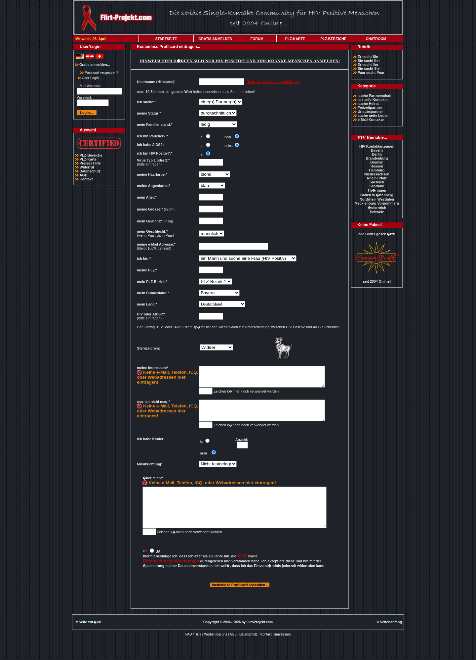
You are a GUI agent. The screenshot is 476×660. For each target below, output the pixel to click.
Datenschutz (90, 171)
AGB (84, 175)
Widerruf (87, 167)
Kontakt (86, 179)
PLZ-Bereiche (91, 155)
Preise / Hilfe (90, 163)
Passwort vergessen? (99, 72)
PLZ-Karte (88, 159)
